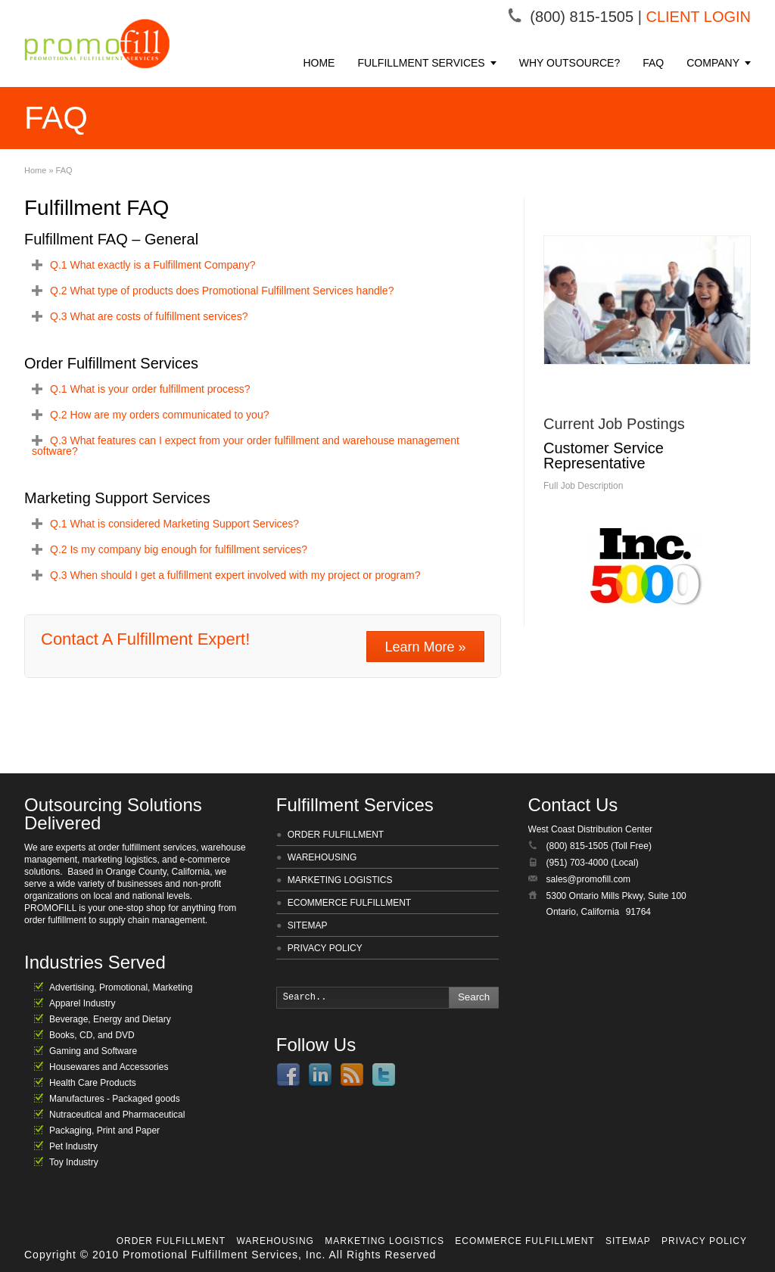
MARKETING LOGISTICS (340, 880)
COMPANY (712, 63)
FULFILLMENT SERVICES (420, 63)
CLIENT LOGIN (698, 16)
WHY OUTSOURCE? (570, 63)
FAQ (653, 63)
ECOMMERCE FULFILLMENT (349, 902)
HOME (319, 63)
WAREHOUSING (322, 857)
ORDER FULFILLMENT (336, 834)
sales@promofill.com (588, 879)
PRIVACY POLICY (325, 948)
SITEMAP (308, 925)
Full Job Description (583, 485)
